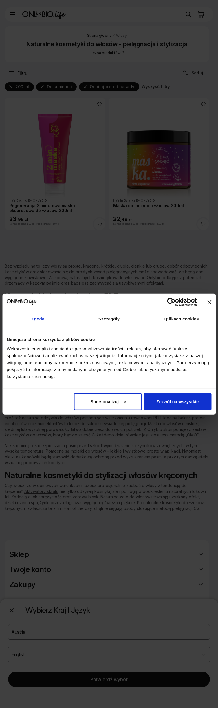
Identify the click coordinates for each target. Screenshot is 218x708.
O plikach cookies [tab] (180, 318)
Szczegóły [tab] (109, 318)
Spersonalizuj (108, 401)
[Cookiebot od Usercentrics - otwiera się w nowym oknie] (171, 302)
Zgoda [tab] (38, 318)
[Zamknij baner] (209, 302)
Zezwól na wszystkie (177, 401)
